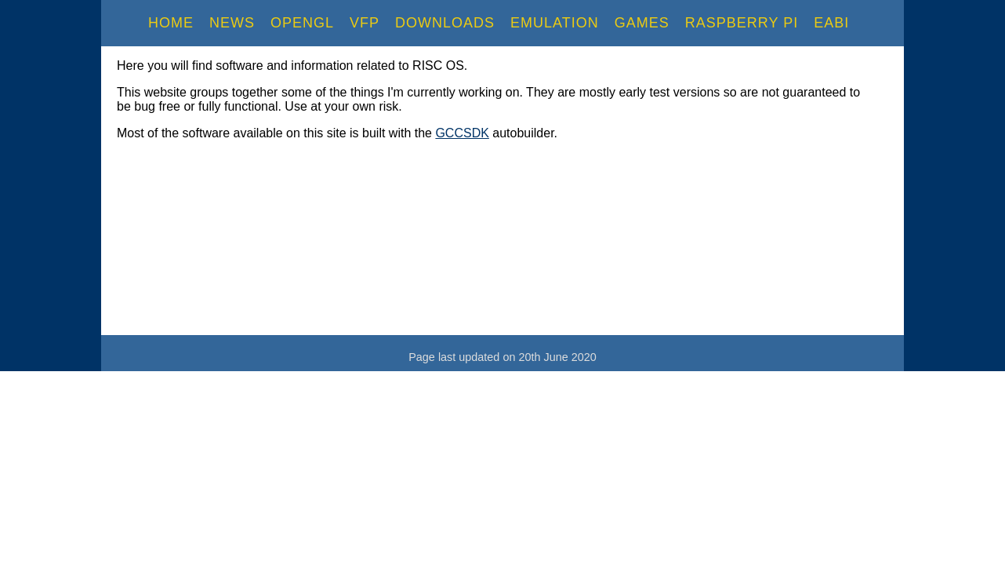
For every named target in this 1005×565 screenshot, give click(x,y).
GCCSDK (461, 133)
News (232, 23)
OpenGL (302, 23)
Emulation (554, 23)
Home (171, 23)
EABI (831, 23)
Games (642, 23)
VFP (364, 23)
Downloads (445, 23)
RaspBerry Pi (741, 23)
